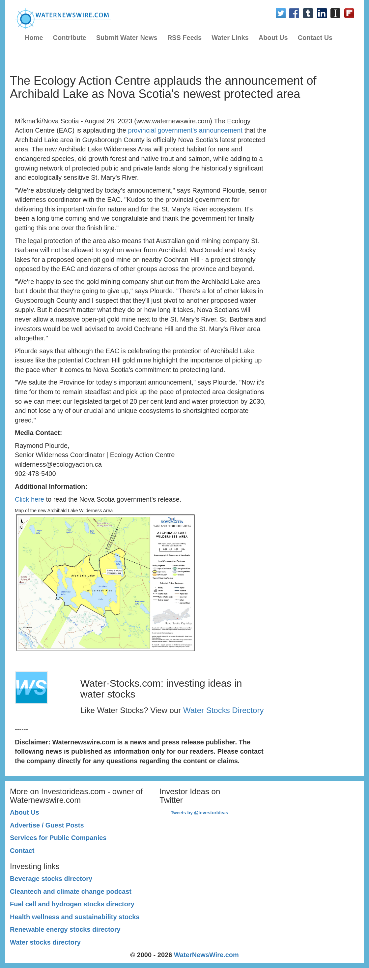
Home (34, 37)
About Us (273, 37)
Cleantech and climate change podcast (70, 891)
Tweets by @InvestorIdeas (199, 812)
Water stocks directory (45, 942)
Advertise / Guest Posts (47, 825)
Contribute (69, 37)
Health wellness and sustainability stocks (74, 917)
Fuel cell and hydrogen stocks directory (72, 904)
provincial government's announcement (185, 130)
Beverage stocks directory (51, 878)
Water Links (230, 37)
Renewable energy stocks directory (65, 929)
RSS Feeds (184, 37)
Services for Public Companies (58, 837)
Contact (22, 850)
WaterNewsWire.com (206, 954)
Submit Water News (126, 37)
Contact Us (315, 37)
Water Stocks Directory (223, 710)
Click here (29, 499)
